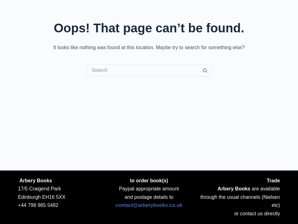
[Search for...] (143, 70)
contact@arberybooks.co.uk (149, 205)
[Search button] (205, 70)
